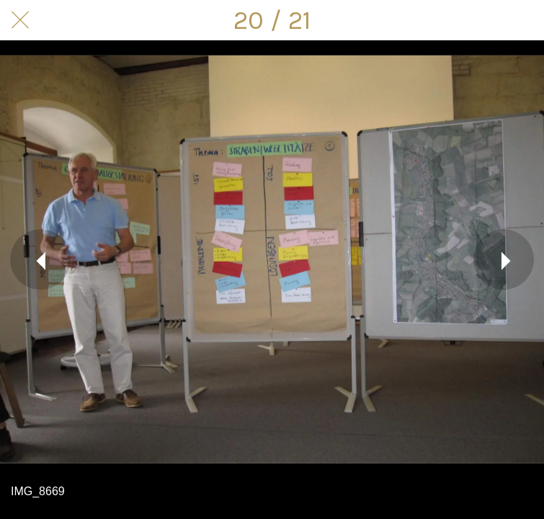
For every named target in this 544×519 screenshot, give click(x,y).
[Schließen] (20, 20)
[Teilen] (486, 20)
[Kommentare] (524, 20)
